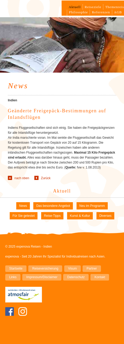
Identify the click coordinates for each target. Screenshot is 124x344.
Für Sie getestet (24, 216)
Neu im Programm (92, 206)
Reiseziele (93, 7)
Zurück (46, 178)
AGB (118, 12)
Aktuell (75, 7)
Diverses (105, 216)
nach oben (21, 178)
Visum (72, 268)
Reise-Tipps (52, 216)
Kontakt (75, 17)
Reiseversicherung (45, 268)
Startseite (16, 268)
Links (13, 277)
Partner (92, 268)
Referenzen (101, 12)
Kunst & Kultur (80, 216)
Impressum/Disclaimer (41, 277)
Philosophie (78, 12)
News (23, 206)
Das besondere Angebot (53, 206)
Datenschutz (76, 277)
